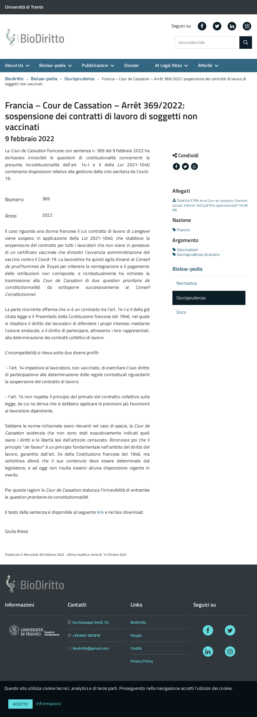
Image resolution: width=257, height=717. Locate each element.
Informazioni (48, 703)
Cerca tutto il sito (191, 43)
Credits (136, 648)
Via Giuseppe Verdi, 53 (90, 622)
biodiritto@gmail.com (91, 648)
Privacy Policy (142, 661)
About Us (14, 65)
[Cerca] (245, 42)
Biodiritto (14, 78)
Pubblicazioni (95, 65)
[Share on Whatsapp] (194, 166)
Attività (205, 65)
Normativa (186, 283)
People (136, 635)
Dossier (131, 65)
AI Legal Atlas (168, 65)
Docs (181, 312)
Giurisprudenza (80, 78)
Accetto (20, 704)
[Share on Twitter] (185, 166)
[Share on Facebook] (176, 166)
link (100, 512)
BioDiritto (138, 622)
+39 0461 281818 (86, 635)
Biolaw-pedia (52, 65)
